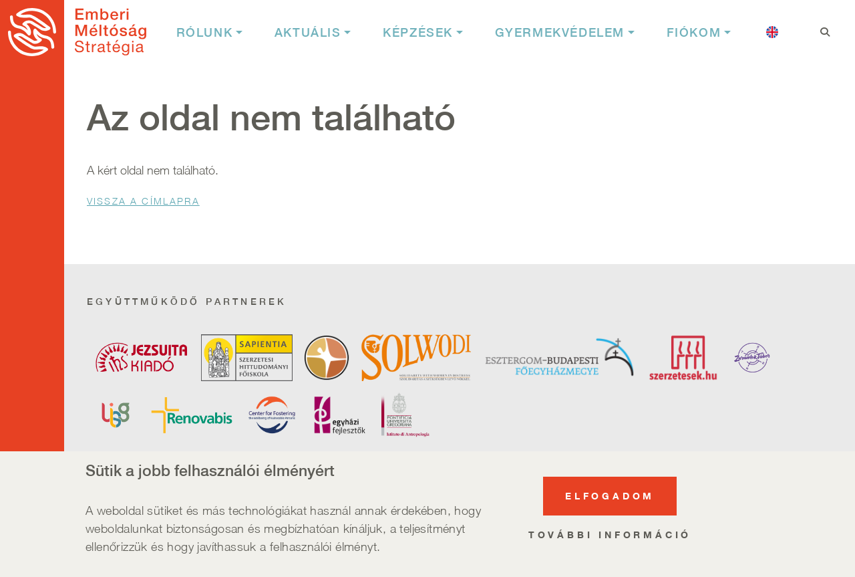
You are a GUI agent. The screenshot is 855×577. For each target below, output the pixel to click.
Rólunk (204, 32)
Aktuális (308, 32)
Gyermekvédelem (560, 32)
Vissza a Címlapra (143, 201)
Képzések (418, 32)
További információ (609, 536)
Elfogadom (610, 497)
